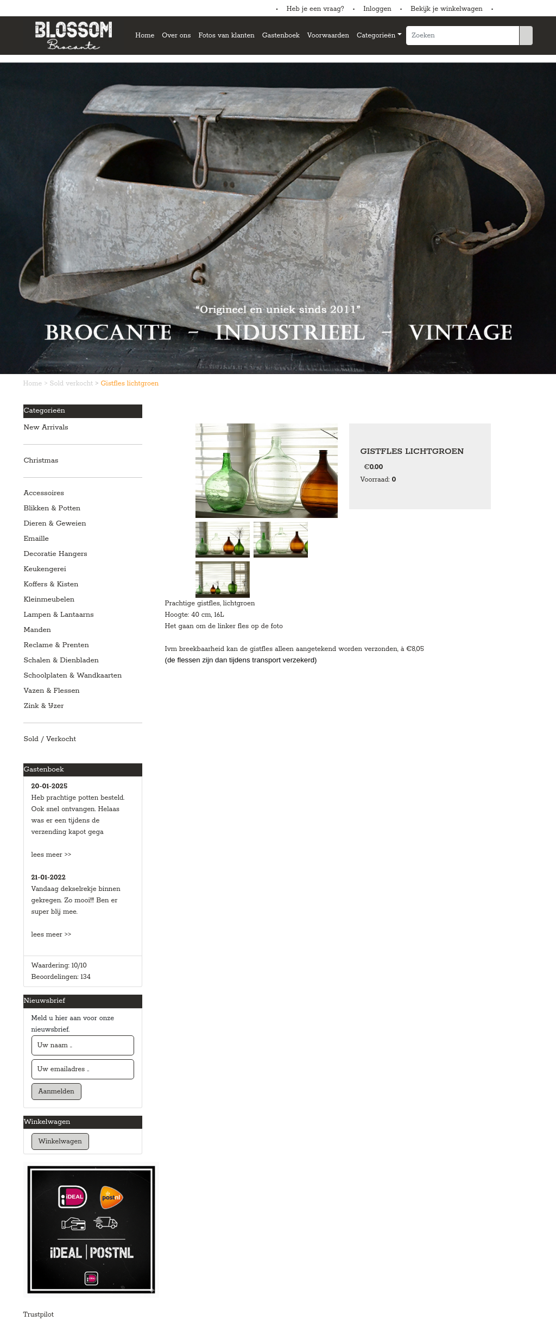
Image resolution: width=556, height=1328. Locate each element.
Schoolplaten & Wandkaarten (73, 675)
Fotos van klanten (226, 35)
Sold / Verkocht (50, 739)
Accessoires (44, 493)
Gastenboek (281, 35)
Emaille (36, 538)
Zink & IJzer (44, 706)
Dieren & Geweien (55, 523)
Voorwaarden (328, 35)
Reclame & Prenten (56, 645)
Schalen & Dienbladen (61, 660)
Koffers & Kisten (51, 584)
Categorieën (376, 35)
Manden (37, 630)
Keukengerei (45, 569)
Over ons (176, 35)
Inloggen (377, 9)
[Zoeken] (463, 36)
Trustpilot (38, 1315)
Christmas (41, 460)
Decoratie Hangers (55, 554)
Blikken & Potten (52, 508)
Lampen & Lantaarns (59, 614)
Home (144, 35)
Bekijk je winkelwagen (446, 9)
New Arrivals (46, 427)
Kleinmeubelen (49, 599)
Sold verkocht (73, 384)
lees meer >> (51, 855)
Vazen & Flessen (52, 690)
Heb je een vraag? (315, 9)
